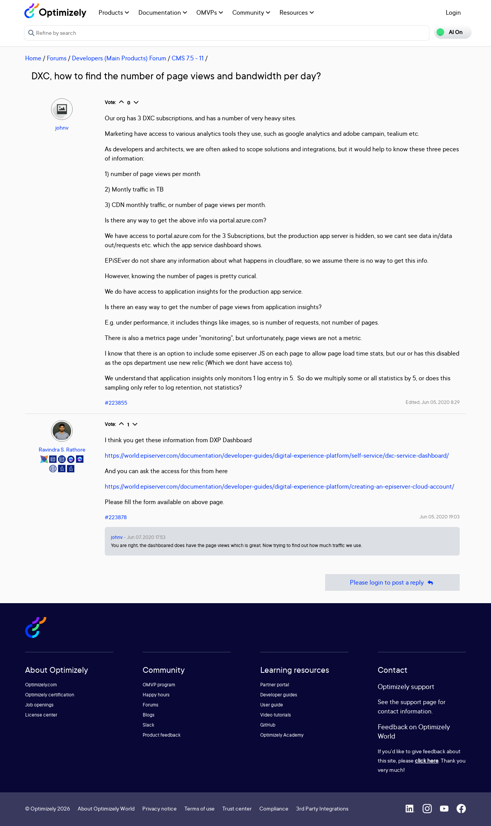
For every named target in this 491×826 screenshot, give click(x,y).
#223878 (116, 517)
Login (453, 12)
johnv (61, 127)
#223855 (116, 402)
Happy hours (156, 694)
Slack (148, 725)
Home (33, 58)
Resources (297, 12)
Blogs (149, 714)
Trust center (237, 808)
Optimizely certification (49, 694)
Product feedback (162, 735)
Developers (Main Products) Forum (119, 58)
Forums (56, 58)
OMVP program (159, 684)
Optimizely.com (41, 684)
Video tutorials (275, 714)
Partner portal (274, 684)
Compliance (273, 808)
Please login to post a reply (392, 582)
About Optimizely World (106, 808)
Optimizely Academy (281, 735)
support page (418, 702)
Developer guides (278, 694)
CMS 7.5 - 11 (188, 58)
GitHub (267, 725)
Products (114, 12)
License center (41, 714)
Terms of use (199, 808)
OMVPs (209, 12)
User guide (271, 704)
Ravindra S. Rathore (62, 449)
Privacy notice (159, 808)
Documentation (162, 12)
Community (251, 12)
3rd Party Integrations (322, 808)
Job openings (39, 704)
